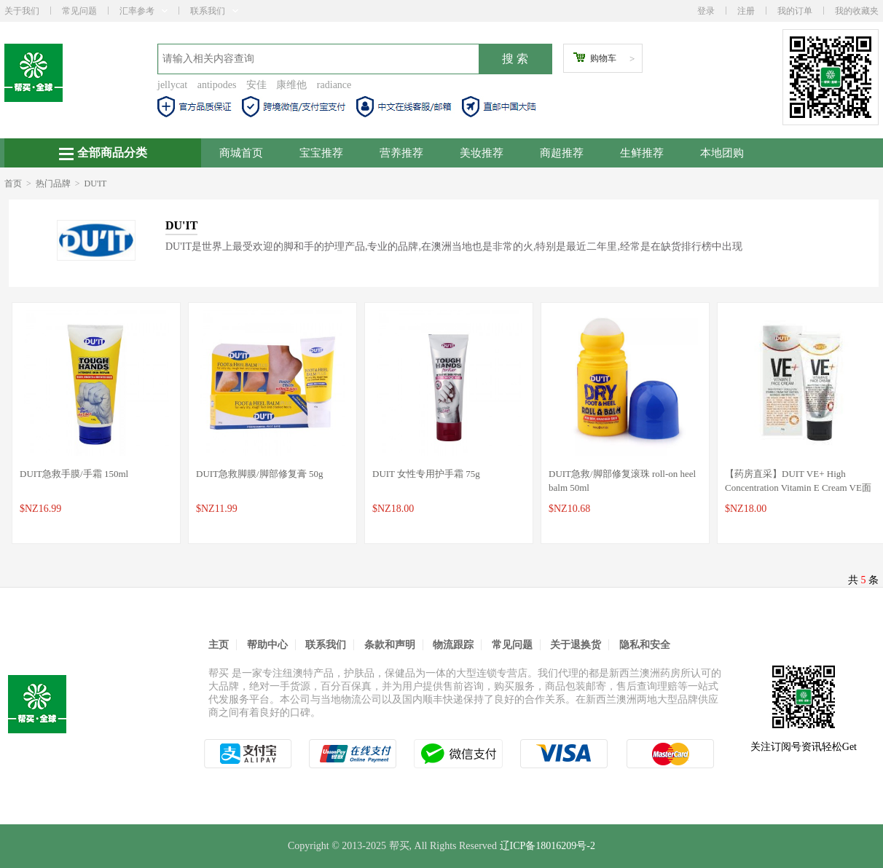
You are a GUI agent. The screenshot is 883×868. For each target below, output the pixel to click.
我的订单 (794, 11)
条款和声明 (389, 644)
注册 (746, 11)
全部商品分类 (103, 153)
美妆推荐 (481, 153)
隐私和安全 (644, 644)
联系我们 (214, 11)
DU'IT (96, 183)
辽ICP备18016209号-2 (547, 845)
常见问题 (79, 11)
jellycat (172, 84)
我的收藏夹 (857, 11)
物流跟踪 (453, 644)
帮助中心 (267, 644)
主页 (218, 644)
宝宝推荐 (321, 153)
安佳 (256, 84)
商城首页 (241, 153)
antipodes (217, 84)
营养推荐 (401, 153)
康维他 (291, 84)
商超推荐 (562, 153)
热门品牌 (53, 183)
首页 (13, 183)
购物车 (603, 58)
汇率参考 (143, 11)
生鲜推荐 (642, 153)
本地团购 (722, 153)
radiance (334, 84)
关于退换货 (575, 644)
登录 (706, 11)
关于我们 (21, 11)
